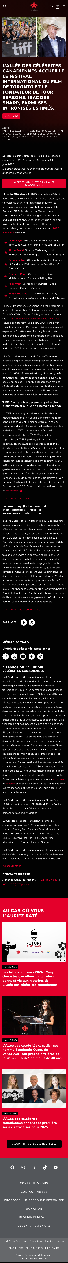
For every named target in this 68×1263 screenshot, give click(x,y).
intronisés (58, 779)
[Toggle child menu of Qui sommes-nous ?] (4, 6)
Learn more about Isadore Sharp (21, 609)
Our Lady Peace (18, 274)
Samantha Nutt (18, 260)
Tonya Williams (18, 293)
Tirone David (16, 250)
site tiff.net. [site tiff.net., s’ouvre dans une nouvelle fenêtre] (13, 490)
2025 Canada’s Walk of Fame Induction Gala (33, 318)
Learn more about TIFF (15, 498)
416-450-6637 (49, 880)
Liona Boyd (15, 240)
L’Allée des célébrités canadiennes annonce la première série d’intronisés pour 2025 (34, 1124)
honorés (10, 783)
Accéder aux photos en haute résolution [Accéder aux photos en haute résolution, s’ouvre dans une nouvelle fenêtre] (33, 183)
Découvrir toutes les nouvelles (34, 1145)
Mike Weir (15, 284)
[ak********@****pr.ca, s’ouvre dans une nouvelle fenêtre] (16, 884)
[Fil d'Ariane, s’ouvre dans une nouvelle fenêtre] (24, 622)
